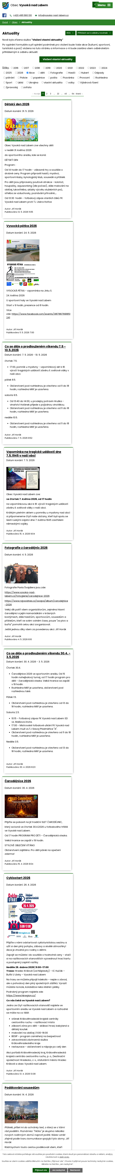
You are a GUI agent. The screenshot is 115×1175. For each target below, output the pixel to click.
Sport (9, 80)
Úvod (5, 20)
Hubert (85, 70)
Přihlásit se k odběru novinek (94, 30)
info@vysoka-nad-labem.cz (53, 13)
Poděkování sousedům (22, 765)
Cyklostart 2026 (73, 516)
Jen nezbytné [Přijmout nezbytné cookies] (58, 1170)
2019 (47, 65)
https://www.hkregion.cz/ (75, 648)
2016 (15, 65)
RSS (70, 30)
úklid (20, 80)
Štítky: (5, 65)
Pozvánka (68, 75)
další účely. (65, 1157)
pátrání (10, 75)
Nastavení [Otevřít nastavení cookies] (76, 1170)
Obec (15, 20)
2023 (93, 65)
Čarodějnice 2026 (18, 516)
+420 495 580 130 (22, 13)
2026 (20, 70)
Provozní (85, 75)
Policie (23, 75)
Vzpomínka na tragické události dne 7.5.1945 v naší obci (85, 243)
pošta (53, 75)
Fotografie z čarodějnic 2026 (26, 367)
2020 (59, 65)
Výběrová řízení (89, 80)
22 (58, 91)
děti (42, 70)
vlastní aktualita (53, 80)
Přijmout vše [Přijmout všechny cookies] (40, 1170)
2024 (104, 65)
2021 (70, 65)
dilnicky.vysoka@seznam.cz (29, 1082)
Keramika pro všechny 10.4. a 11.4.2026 (27, 958)
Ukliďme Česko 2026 (76, 765)
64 (73, 91)
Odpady (99, 70)
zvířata (27, 85)
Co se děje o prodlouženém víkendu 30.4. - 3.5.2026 (81, 369)
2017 (26, 65)
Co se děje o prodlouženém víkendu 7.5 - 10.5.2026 (25, 243)
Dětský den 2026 (17, 102)
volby (71, 80)
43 (65, 91)
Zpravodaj (12, 85)
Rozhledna (102, 75)
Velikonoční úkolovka (77, 956)
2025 (9, 70)
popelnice (39, 75)
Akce (32, 70)
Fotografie (57, 70)
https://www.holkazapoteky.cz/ (84, 1034)
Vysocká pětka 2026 (76, 102)
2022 (81, 65)
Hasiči (71, 70)
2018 (37, 65)
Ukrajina (33, 80)
